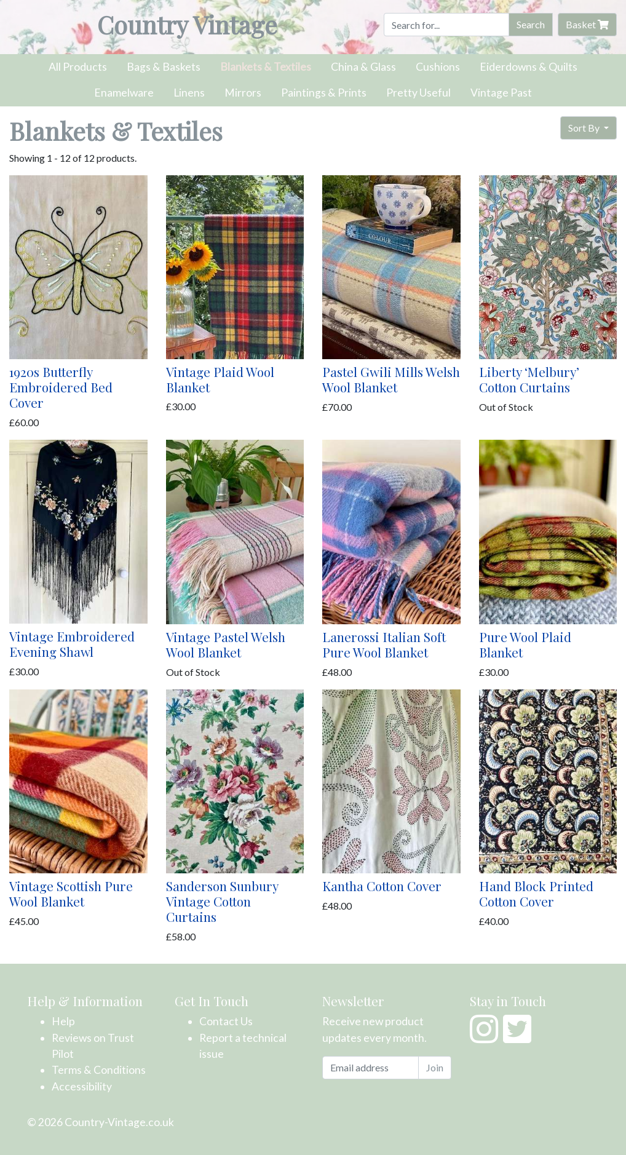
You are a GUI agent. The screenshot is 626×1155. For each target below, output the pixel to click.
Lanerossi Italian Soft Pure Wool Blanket (384, 644)
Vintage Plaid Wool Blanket (220, 379)
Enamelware (124, 92)
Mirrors (242, 92)
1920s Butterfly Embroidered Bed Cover (61, 387)
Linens (189, 92)
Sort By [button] (584, 127)
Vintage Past (501, 92)
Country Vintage (187, 24)
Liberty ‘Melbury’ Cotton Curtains (529, 379)
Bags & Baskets (163, 66)
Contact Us (226, 1021)
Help (63, 1021)
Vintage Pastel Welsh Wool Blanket (225, 644)
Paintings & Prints (323, 92)
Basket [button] (587, 24)
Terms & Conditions (99, 1069)
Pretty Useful (418, 92)
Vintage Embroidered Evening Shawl (72, 643)
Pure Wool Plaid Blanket (525, 644)
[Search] (446, 24)
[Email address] (370, 1067)
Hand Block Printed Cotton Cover (536, 893)
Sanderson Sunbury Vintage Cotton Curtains (222, 901)
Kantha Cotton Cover (382, 885)
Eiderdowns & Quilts (528, 66)
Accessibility (82, 1086)
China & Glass (363, 66)
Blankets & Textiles (265, 66)
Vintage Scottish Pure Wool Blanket (71, 893)
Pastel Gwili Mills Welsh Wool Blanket (391, 379)
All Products (78, 66)
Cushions (438, 66)
